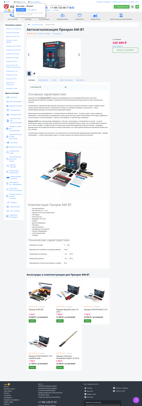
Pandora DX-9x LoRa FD (13, 46)
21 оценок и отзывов (43, 33)
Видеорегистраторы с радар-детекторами (14, 136)
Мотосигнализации (14, 101)
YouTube (88, 388)
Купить (32, 321)
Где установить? (35, 2)
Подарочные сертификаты (104, 2)
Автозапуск (11, 97)
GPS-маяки (11, 142)
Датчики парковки (11, 166)
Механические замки (12, 152)
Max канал (88, 397)
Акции (6, 10)
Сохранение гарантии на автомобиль (49, 397)
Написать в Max (119, 391)
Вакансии (6, 404)
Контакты (56, 10)
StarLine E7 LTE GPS (12, 36)
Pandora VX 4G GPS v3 (13, 50)
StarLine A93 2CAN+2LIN (10, 83)
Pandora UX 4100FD (12, 57)
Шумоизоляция (13, 206)
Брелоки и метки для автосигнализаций (14, 120)
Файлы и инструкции (66, 80)
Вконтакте (88, 391)
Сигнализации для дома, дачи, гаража (13, 159)
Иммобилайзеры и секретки (13, 177)
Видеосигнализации (14, 147)
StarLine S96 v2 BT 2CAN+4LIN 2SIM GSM (13, 66)
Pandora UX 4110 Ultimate (11, 41)
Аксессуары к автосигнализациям (14, 189)
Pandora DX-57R (11, 79)
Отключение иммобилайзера (46, 390)
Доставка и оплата (9, 388)
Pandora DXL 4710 (12, 71)
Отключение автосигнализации (47, 388)
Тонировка (11, 202)
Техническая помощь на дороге (47, 386)
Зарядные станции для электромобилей (13, 128)
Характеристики (43, 80)
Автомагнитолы (13, 110)
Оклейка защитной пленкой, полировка (13, 196)
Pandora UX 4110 (11, 61)
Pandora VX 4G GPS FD (13, 29)
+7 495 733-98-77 (59, 7)
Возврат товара (8, 402)
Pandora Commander (12, 32)
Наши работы (46, 10)
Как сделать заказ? (134, 2)
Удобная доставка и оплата (119, 2)
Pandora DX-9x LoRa (12, 54)
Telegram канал (90, 394)
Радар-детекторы (13, 114)
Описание (31, 80)
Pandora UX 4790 (11, 75)
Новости (6, 386)
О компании (7, 395)
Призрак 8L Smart (11, 88)
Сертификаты (8, 397)
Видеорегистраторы (14, 106)
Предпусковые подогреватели (12, 172)
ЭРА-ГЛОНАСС (13, 211)
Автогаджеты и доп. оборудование (13, 183)
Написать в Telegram (120, 388)
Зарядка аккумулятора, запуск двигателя (50, 392)
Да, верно (21, 10)
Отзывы (53, 80)
